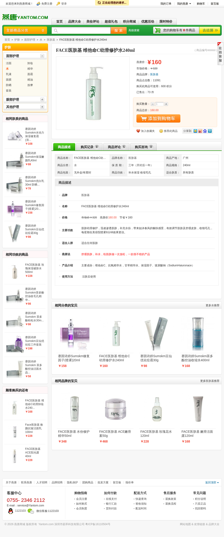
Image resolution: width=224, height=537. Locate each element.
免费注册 (46, 3)
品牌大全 (213, 524)
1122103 (16, 510)
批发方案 (103, 482)
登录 (64, 3)
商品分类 (25, 30)
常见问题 (199, 493)
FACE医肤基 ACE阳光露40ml (32, 452)
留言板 (117, 482)
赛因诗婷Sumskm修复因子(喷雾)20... (34, 205)
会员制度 (81, 508)
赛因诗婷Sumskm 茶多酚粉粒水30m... (34, 317)
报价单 (129, 482)
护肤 (17, 39)
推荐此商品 (171, 131)
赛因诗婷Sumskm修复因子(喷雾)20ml (74, 358)
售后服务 (169, 493)
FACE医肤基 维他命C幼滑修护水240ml (114, 358)
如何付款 (110, 493)
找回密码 (200, 508)
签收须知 (141, 503)
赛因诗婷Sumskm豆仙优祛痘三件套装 (34, 341)
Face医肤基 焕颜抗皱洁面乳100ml (34, 428)
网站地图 (185, 524)
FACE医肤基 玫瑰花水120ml (156, 433)
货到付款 (111, 508)
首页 (7, 39)
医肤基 (51, 39)
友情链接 (199, 524)
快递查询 (141, 498)
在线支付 (111, 498)
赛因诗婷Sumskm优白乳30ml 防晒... (34, 181)
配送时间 (141, 508)
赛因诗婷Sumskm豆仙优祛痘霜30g (156, 358)
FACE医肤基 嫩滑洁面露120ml (197, 433)
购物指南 (80, 493)
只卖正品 (200, 503)
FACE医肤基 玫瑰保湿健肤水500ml (34, 268)
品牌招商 (57, 482)
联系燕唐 (26, 482)
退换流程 (170, 503)
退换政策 (170, 498)
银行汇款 (111, 503)
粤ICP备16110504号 (97, 524)
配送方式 (140, 493)
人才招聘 (41, 482)
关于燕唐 (11, 482)
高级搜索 (133, 30)
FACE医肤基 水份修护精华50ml (74, 433)
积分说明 (200, 498)
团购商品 (87, 482)
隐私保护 (72, 482)
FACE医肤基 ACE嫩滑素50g (115, 433)
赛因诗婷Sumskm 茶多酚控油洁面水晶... (33, 367)
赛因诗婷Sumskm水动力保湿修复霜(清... (34, 134)
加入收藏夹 (148, 131)
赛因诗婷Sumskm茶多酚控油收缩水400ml (197, 358)
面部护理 (29, 39)
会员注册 (81, 498)
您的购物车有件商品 (179, 30)
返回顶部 (210, 482)
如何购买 (81, 503)
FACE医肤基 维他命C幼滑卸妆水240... (34, 404)
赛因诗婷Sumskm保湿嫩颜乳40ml (34, 157)
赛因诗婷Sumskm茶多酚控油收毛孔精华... (34, 294)
